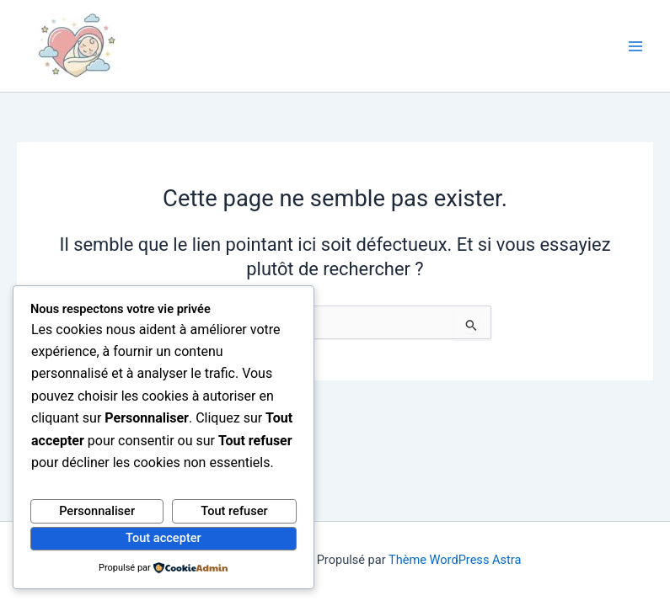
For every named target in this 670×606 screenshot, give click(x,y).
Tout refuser (234, 510)
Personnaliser (97, 510)
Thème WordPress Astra (455, 559)
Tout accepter (163, 537)
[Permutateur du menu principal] (635, 46)
